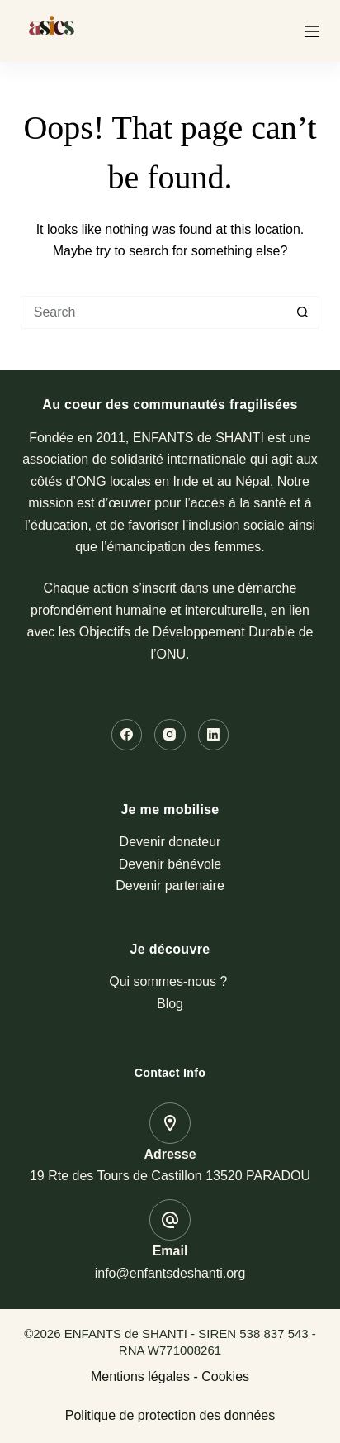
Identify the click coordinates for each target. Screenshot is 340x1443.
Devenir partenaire (170, 886)
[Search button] (302, 312)
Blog (170, 1004)
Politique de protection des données (170, 1415)
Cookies (225, 1376)
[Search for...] (154, 312)
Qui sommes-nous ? (170, 981)
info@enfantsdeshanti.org (170, 1273)
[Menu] (312, 31)
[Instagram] (170, 734)
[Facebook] (127, 734)
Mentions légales (140, 1376)
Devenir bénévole (170, 864)
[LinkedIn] (213, 734)
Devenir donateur (170, 842)
